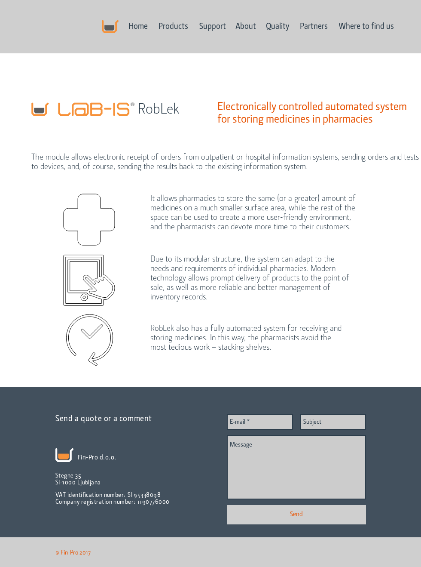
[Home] (138, 26)
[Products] (173, 26)
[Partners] (314, 26)
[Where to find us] (366, 26)
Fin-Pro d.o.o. (97, 457)
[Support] (212, 26)
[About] (245, 26)
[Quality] (277, 26)
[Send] (296, 514)
